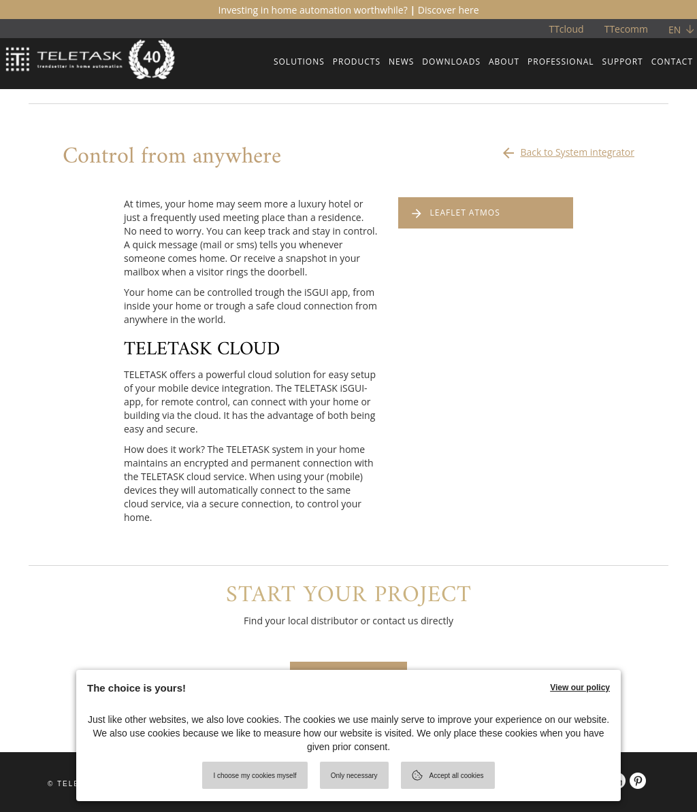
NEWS (401, 61)
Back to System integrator (567, 149)
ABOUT (504, 61)
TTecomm (626, 28)
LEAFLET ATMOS (465, 212)
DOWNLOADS (451, 61)
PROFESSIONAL (561, 61)
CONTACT (672, 61)
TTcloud (566, 28)
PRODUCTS (356, 61)
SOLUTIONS (299, 61)
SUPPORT (622, 61)
